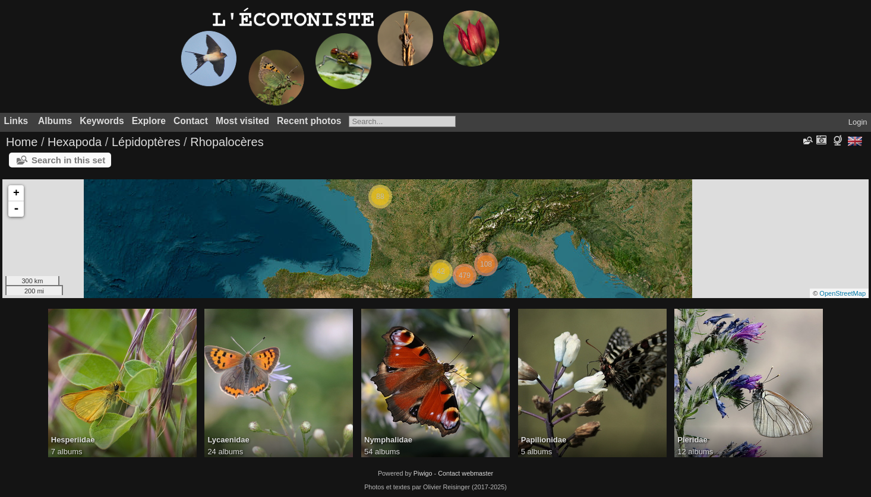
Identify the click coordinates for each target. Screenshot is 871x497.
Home (21, 141)
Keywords (102, 121)
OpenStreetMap (842, 293)
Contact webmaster (465, 473)
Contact (190, 121)
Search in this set (68, 160)
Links (16, 121)
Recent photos (309, 121)
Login (857, 122)
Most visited (242, 121)
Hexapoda (75, 141)
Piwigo (423, 473)
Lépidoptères (146, 141)
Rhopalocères (226, 141)
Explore (149, 121)
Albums (55, 121)
